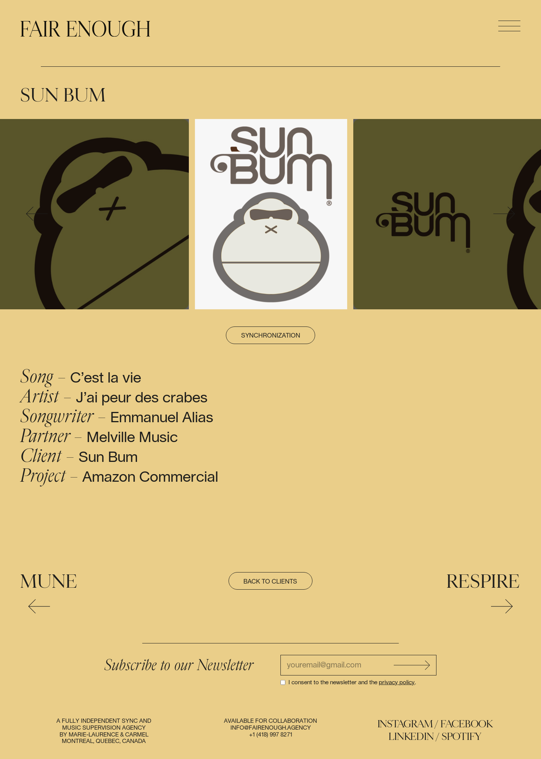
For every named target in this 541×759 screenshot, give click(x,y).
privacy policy (397, 682)
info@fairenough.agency (270, 728)
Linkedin (411, 736)
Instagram (405, 724)
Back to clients (270, 582)
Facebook (467, 724)
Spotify (461, 736)
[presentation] (37, 214)
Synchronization (270, 336)
